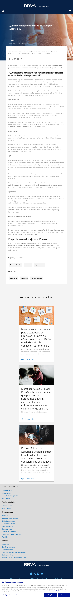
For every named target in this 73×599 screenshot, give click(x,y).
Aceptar (50, 595)
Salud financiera (36, 278)
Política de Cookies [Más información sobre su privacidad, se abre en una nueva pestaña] (61, 591)
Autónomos (13, 278)
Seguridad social (15, 265)
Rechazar (64, 595)
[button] (70, 11)
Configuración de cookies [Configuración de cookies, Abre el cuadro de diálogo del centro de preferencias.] (10, 595)
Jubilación (27, 265)
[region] (36, 589)
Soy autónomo (39, 265)
